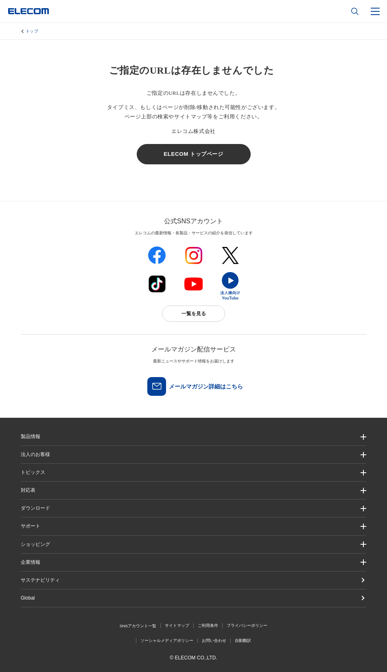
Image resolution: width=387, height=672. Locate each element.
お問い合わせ (214, 640)
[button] (194, 472)
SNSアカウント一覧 (138, 626)
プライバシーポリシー (247, 625)
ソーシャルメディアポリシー (166, 640)
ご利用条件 (208, 625)
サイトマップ (177, 625)
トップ (32, 31)
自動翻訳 (243, 640)
